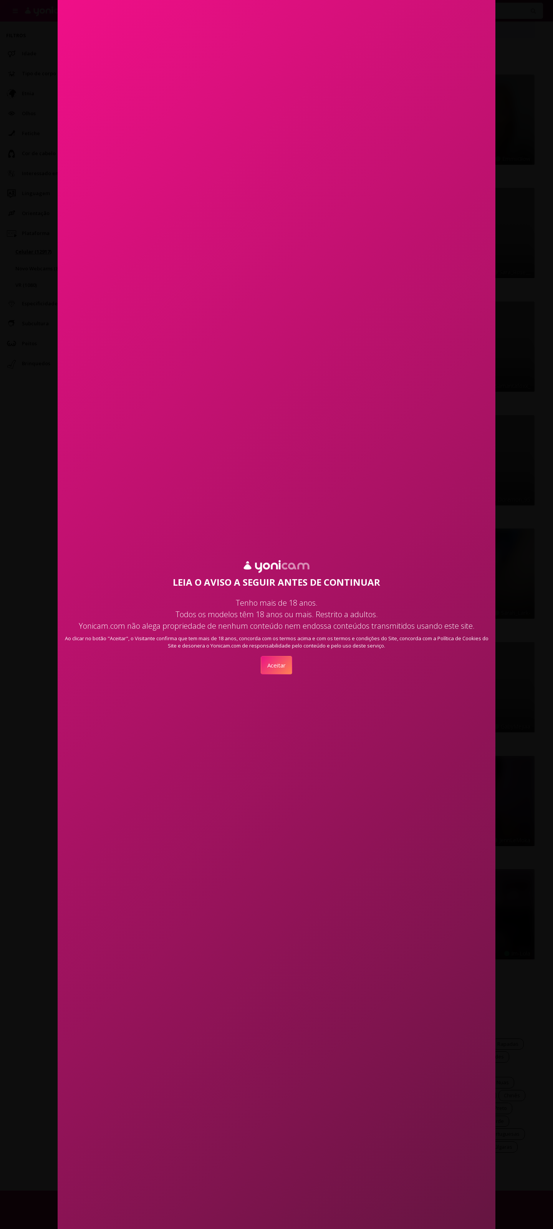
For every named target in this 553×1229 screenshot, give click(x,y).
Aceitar (276, 665)
